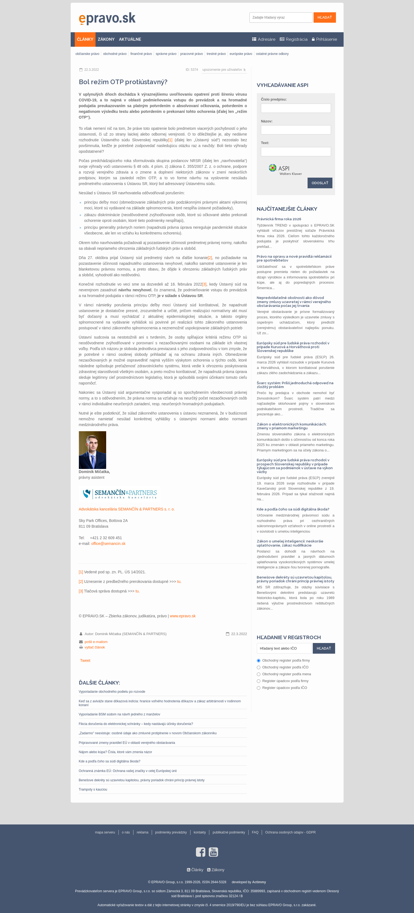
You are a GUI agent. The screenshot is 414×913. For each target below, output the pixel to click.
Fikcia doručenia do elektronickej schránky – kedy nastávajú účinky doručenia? (136, 724)
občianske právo (87, 54)
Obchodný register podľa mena (284, 674)
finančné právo (141, 54)
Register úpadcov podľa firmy (282, 681)
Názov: (267, 121)
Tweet (85, 660)
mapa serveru (105, 832)
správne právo (166, 54)
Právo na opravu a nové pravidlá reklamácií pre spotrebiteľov (294, 258)
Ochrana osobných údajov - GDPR (290, 832)
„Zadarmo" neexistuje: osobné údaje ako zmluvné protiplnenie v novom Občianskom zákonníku (148, 733)
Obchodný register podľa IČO (282, 667)
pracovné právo (191, 54)
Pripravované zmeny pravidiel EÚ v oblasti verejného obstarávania (127, 743)
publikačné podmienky (229, 832)
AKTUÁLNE (130, 39)
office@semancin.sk (108, 543)
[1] (170, 140)
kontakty (200, 832)
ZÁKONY (106, 39)
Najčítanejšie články (287, 209)
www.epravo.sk (183, 616)
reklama (142, 832)
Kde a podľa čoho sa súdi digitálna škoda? (110, 761)
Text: (265, 143)
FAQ (255, 832)
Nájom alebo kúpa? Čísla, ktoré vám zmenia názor (115, 752)
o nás (126, 832)
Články (197, 870)
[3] (204, 284)
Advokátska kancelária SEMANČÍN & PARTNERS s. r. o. (127, 509)
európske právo (241, 54)
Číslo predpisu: (274, 99)
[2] (210, 258)
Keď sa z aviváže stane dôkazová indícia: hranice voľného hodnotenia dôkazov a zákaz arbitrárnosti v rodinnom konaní (160, 703)
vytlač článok (95, 647)
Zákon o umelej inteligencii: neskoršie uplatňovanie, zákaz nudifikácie (290, 543)
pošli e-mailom (96, 642)
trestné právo (216, 54)
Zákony (218, 870)
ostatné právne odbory (272, 54)
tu (178, 581)
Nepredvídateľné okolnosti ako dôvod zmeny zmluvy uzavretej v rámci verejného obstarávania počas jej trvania (294, 302)
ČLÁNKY (85, 39)
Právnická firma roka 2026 (279, 219)
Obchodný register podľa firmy (283, 660)
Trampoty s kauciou (93, 789)
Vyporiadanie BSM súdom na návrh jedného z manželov (119, 714)
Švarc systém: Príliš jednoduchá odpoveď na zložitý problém (295, 385)
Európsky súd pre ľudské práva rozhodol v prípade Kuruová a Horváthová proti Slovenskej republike (293, 347)
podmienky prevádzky (171, 832)
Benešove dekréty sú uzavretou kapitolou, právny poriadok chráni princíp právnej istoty (142, 780)
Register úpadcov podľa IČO (282, 688)
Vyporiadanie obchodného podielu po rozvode (112, 692)
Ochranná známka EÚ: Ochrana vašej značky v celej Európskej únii (128, 771)
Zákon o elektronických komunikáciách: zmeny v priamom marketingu (292, 426)
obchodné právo (115, 54)
